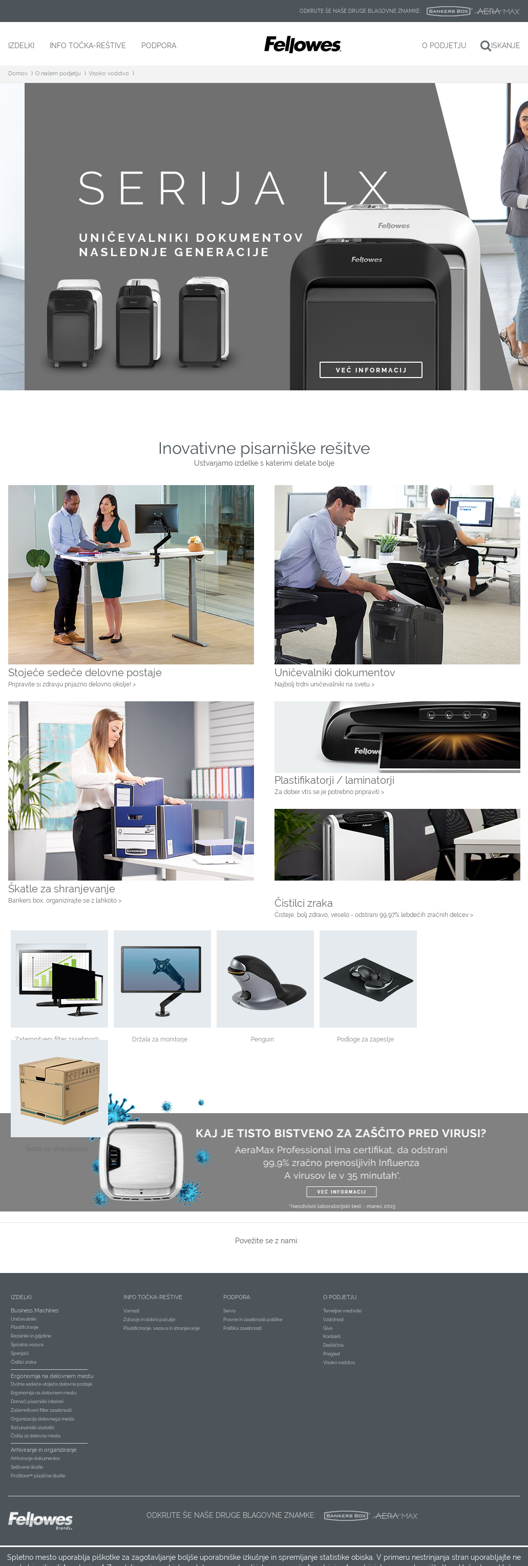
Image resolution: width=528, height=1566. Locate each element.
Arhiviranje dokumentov (35, 1458)
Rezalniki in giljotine (31, 1336)
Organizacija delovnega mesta (42, 1419)
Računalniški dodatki (32, 1427)
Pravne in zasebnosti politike (252, 1319)
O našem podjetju (58, 73)
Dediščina (333, 1345)
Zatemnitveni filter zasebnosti (41, 1410)
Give (327, 1328)
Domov (18, 73)
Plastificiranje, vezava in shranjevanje (161, 1328)
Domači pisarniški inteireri (37, 1401)
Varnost (131, 1310)
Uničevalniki (23, 1319)
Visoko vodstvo (109, 73)
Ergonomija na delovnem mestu (43, 1392)
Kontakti (332, 1336)
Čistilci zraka (23, 1362)
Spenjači (20, 1353)
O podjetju (339, 1297)
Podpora (236, 1297)
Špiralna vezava (27, 1344)
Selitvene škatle (27, 1467)
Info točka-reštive (152, 1297)
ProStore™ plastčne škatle (38, 1475)
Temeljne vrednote (342, 1310)
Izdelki (21, 1297)
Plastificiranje (24, 1327)
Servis (229, 1310)
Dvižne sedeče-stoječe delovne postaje (51, 1384)
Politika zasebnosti (242, 1328)
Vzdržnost (333, 1319)
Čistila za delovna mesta (35, 1435)
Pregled (331, 1353)
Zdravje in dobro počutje (149, 1319)
